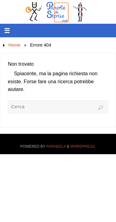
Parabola (56, 146)
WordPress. (83, 146)
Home (14, 45)
